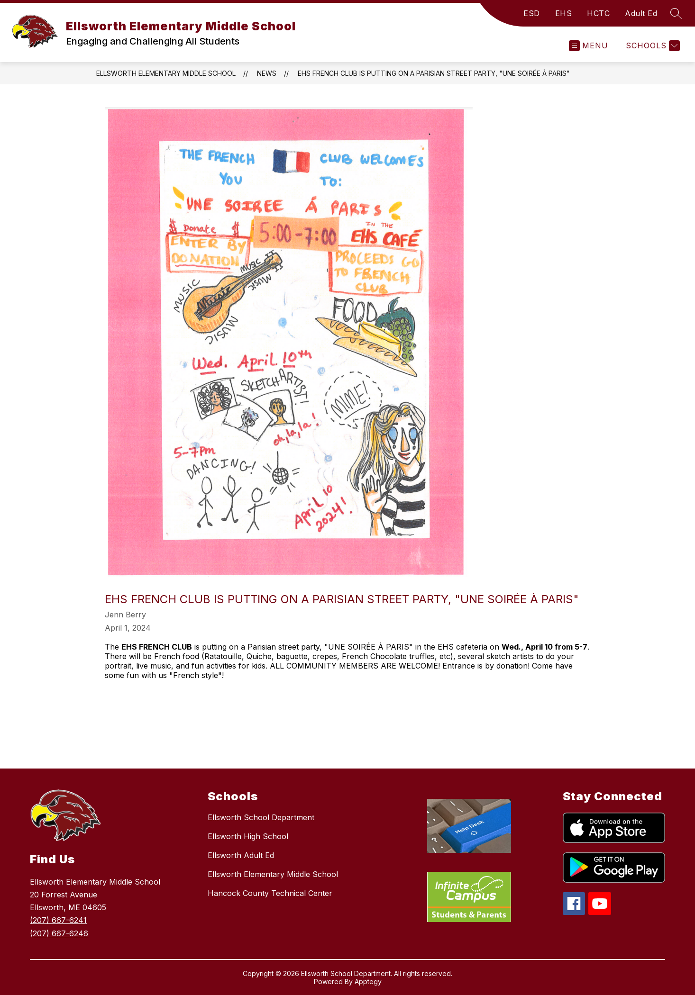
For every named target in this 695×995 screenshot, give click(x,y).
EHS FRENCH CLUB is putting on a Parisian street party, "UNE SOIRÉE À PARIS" (434, 73)
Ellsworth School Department (261, 817)
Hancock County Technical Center (270, 893)
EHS (563, 13)
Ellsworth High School (248, 836)
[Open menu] (588, 46)
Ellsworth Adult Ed (241, 855)
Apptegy (368, 981)
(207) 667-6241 (58, 920)
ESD (531, 13)
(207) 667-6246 (59, 933)
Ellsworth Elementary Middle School (166, 73)
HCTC (598, 13)
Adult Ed (641, 13)
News (266, 73)
